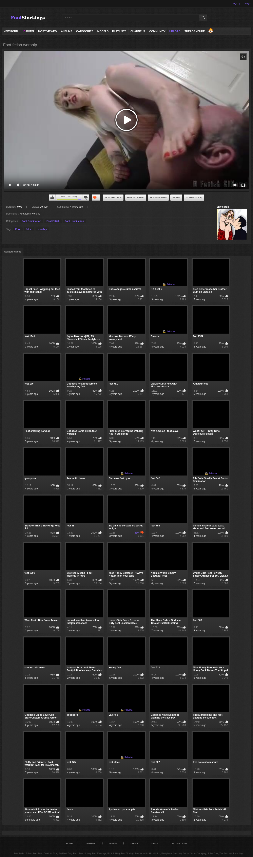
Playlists (119, 31)
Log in (248, 3)
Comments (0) (194, 197)
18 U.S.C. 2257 (179, 843)
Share (176, 197)
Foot (18, 229)
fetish (29, 229)
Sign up (236, 3)
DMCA (155, 843)
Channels (137, 31)
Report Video (135, 197)
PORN (28, 31)
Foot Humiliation (74, 221)
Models (103, 31)
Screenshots (158, 197)
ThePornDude (194, 31)
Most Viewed (47, 31)
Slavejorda (223, 206)
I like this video (52, 197)
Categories (84, 31)
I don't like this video (85, 197)
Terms (134, 843)
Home (69, 843)
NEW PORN (10, 31)
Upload (174, 31)
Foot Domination (31, 221)
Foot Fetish (53, 221)
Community (157, 31)
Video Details (113, 197)
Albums (66, 31)
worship (42, 229)
